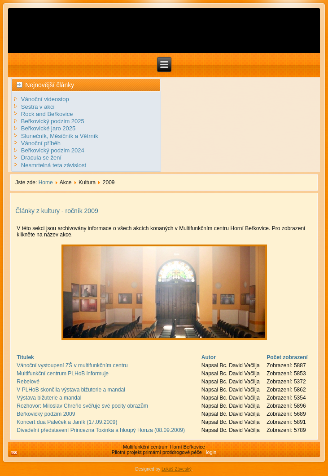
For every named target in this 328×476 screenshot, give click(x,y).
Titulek (25, 357)
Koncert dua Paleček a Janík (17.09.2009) (67, 422)
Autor (208, 357)
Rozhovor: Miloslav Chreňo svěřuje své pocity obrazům (82, 406)
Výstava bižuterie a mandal (49, 398)
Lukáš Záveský (177, 469)
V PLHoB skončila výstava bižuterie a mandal (71, 390)
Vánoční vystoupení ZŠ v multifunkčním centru (72, 365)
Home (46, 182)
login (211, 452)
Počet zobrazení (287, 357)
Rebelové (28, 381)
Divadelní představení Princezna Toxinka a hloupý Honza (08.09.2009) (101, 430)
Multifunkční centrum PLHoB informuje (63, 373)
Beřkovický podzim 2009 (46, 414)
